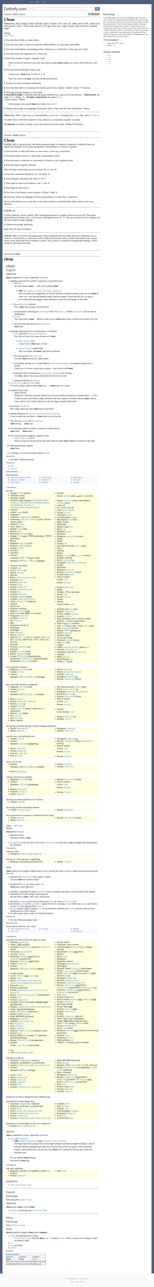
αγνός (18, 708)
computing (24, 901)
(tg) (76, 618)
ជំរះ (36, 1035)
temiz (66, 633)
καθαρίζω (20, 1011)
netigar (17, 1023)
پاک (64, 496)
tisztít (22, 1019)
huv (71, 659)
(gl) (25, 594)
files (51, 901)
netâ (19, 997)
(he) (22, 611)
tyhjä (76, 672)
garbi (19, 531)
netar (67, 1035)
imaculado (79, 691)
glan (19, 568)
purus (64, 510)
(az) (22, 526)
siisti (66, 764)
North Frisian (141, 28)
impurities (46, 324)
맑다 (24, 661)
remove (25, 877)
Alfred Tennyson (25, 348)
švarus (69, 515)
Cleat (109, 57)
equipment (42, 891)
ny (26, 1238)
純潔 (21, 694)
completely (23, 1138)
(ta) (70, 623)
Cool (21, 406)
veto (66, 861)
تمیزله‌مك (76, 968)
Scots (140, 26)
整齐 (30, 677)
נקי (19, 611)
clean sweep (47, 477)
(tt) (77, 626)
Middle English (111, 18)
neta (15, 620)
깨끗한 (20, 656)
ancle (12, 1185)
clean (29, 1200)
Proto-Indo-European (127, 24)
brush (33, 904)
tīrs (65, 512)
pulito (19, 635)
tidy (24, 884)
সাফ (19, 536)
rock (67, 904)
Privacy (72, 1282)
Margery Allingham (28, 1141)
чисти (70, 952)
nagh (47, 1238)
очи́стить (61, 992)
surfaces (62, 311)
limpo (20, 594)
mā (64, 529)
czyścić (66, 973)
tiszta (22, 616)
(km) (23, 654)
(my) (24, 545)
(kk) (23, 651)
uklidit (19, 1075)
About (77, 1282)
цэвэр (69, 536)
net (19, 548)
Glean (109, 59)
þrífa (21, 1021)
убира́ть (68, 1077)
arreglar (31, 1065)
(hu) (26, 616)
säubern (33, 1007)
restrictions (54, 363)
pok (73, 647)
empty (20, 825)
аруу (66, 500)
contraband (55, 373)
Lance (23, 1185)
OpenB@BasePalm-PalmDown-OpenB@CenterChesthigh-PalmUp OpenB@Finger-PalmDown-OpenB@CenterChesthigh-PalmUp (29, 504)
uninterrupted (44, 311)
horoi (65, 956)
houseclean (77, 931)
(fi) (25, 587)
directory (68, 901)
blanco (65, 669)
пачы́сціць (14, 959)
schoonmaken (22, 980)
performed (31, 383)
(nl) (24, 577)
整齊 (21, 677)
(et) (25, 582)
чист (21, 543)
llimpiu (21, 524)
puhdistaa (22, 990)
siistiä (41, 990)
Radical (9, 1257)
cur (22, 952)
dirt (30, 877)
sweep (40, 906)
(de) (25, 599)
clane (18, 1185)
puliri (66, 1002)
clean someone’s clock (19, 929)
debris (84, 904)
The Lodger (47, 291)
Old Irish (15, 1225)
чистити (74, 999)
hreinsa (27, 1021)
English (23, 1200)
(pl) (70, 560)
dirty (20, 283)
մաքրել (23, 947)
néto (67, 649)
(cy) (68, 657)
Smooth (13, 383)
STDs (56, 413)
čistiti (85, 999)
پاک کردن (21, 1045)
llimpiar (21, 954)
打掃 (21, 969)
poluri (22, 985)
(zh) (25, 561)
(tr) (70, 633)
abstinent (20, 728)
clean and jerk (50, 842)
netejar (20, 963)
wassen (35, 983)
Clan (108, 63)
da (59, 1238)
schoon (19, 577)
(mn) (74, 536)
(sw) (77, 614)
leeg (18, 699)
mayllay (68, 980)
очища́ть (69, 990)
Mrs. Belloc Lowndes (33, 291)
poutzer (31, 995)
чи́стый (67, 572)
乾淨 (22, 558)
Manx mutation (12, 1254)
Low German (126, 30)
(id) (27, 625)
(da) (22, 573)
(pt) (73, 562)
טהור (20, 713)
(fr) (24, 589)
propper (74, 517)
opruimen (20, 1077)
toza (65, 647)
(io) (19, 620)
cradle (12, 1236)
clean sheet (14, 482)
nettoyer (20, 995)
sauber (20, 599)
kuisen (35, 980)
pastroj (21, 942)
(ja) (24, 637)
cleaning (67, 871)
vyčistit (33, 976)
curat (23, 519)
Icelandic (135, 32)
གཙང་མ (67, 630)
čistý (18, 570)
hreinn (21, 618)
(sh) (68, 582)
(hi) (31, 613)
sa (26, 810)
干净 (27, 558)
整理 (21, 1070)
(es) (71, 611)
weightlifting (16, 842)
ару (71, 609)
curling (24, 904)
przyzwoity (67, 689)
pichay (75, 980)
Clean (109, 55)
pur (19, 689)
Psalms (27, 341)
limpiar (67, 1011)
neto (71, 649)
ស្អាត (19, 654)
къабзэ (21, 493)
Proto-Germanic (132, 22)
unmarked (23, 304)
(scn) (72, 587)
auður (67, 674)
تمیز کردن (68, 971)
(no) (73, 963)
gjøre (69, 963)
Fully (12, 1138)
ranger (19, 1082)
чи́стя (21, 961)
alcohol (39, 356)
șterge (78, 983)
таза (19, 651)
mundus (71, 510)
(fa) (69, 555)
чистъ (77, 546)
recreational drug (39, 1210)
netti (20, 1033)
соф (66, 621)
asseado (79, 562)
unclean (13, 468)
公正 (21, 744)
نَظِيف (19, 512)
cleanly (45, 482)
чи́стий (69, 640)
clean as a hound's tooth (20, 477)
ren (18, 573)
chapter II (57, 291)
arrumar (70, 1074)
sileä (19, 802)
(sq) (26, 942)
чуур (65, 1028)
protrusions (77, 311)
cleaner (26, 277)
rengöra (68, 1016)
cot (11, 1243)
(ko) (25, 656)
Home (31, 2)
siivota (32, 990)
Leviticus (23, 438)
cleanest (43, 277)
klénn (140, 32)
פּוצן (66, 1042)
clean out (14, 931)
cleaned (9, 873)
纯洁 (30, 694)
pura (21, 580)
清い (21, 637)
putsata (13, 992)
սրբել (43, 947)
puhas (21, 582)
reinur (20, 584)
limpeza (23, 854)
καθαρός (19, 601)
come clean (77, 477)
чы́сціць (23, 956)
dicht (64, 994)
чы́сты (23, 534)
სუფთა (22, 596)
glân (64, 657)
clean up (45, 929)
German (142, 30)
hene (63, 1238)
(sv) (69, 616)
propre (19, 589)
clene (117, 18)
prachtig (19, 771)
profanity (36, 380)
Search (37, 2)
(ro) (72, 570)
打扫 (30, 969)
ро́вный (85, 741)
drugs (30, 356)
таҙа (20, 529)
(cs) (22, 570)
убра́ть (60, 1079)
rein (29, 599)
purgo (18, 1052)
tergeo (30, 1052)
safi (73, 614)
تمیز (78, 555)
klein (114, 30)
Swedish (111, 32)
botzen (73, 947)
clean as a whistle (17, 480)
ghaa (30, 1238)
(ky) (70, 500)
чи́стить (67, 985)
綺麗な (36, 639)
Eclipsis (36, 1257)
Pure (16, 333)
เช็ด (77, 1023)
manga (13, 908)
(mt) (71, 527)
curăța (68, 983)
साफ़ (18, 613)
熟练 (30, 767)
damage (25, 421)
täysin (20, 1175)
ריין (65, 661)
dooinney (21, 1238)
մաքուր (24, 517)
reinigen (24, 983)
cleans (20, 832)
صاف (64, 642)
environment (37, 421)
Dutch (111, 30)
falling (46, 453)
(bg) (25, 543)
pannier (13, 1248)
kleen (132, 30)
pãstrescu (28, 952)
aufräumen (22, 1087)
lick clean (77, 480)
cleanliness (46, 480)
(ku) (68, 496)
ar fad (64, 1171)
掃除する (69, 1065)
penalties (65, 363)
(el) (25, 601)
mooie (18, 748)
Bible (21, 341)
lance (29, 1185)
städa (67, 1091)
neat (27, 406)
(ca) (22, 548)
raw (40, 908)
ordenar (42, 1065)
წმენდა (22, 1002)
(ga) (21, 632)
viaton (30, 701)
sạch (80, 652)
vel (50, 1238)
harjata (29, 1126)
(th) (69, 628)
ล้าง (63, 1023)
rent (77, 963)
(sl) (69, 597)
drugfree (13, 1210)
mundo (24, 1052)
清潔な (44, 637)
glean (35, 1259)
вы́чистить (86, 987)
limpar (21, 999)
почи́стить (61, 987)
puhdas (20, 587)
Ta (15, 1238)
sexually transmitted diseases (41, 413)
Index (43, 2)
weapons (44, 373)
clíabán (22, 1225)
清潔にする (24, 1030)
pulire (19, 1028)
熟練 (21, 767)
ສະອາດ (64, 508)
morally (31, 333)
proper (29, 577)
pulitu (66, 587)
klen (116, 32)
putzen (43, 1007)
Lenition (22, 1257)
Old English (130, 18)
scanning (72, 908)
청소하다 (21, 1040)
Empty (17, 316)
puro (69, 691)
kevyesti (21, 1126)
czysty (65, 560)
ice (40, 904)
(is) (26, 618)
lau (68, 1037)
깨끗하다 (25, 658)
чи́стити (69, 1030)
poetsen (13, 983)
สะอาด (65, 628)
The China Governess (57, 1141)
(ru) (73, 572)
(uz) (68, 647)
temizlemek (69, 1026)
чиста (86, 626)
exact (20, 383)
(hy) (30, 517)
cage (12, 1245)
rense (19, 978)
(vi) (75, 652)
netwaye (26, 1014)
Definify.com (73, 1278)
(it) (23, 635)
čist (65, 582)
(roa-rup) (33, 519)
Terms (82, 1282)
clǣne (136, 18)
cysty (72, 604)
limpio (67, 611)
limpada (36, 854)
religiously (41, 333)
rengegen (81, 947)
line (18, 906)
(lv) (68, 512)
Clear (109, 61)
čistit (19, 976)
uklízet (19, 1108)
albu (27, 519)
